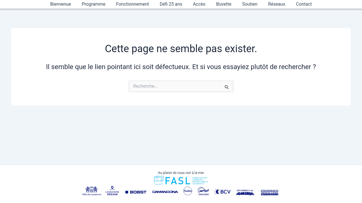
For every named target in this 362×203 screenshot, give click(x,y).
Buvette (222, 4)
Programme (99, 4)
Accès (199, 4)
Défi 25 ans (172, 4)
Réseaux (271, 4)
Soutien (246, 4)
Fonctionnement (136, 4)
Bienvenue (67, 4)
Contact (297, 4)
